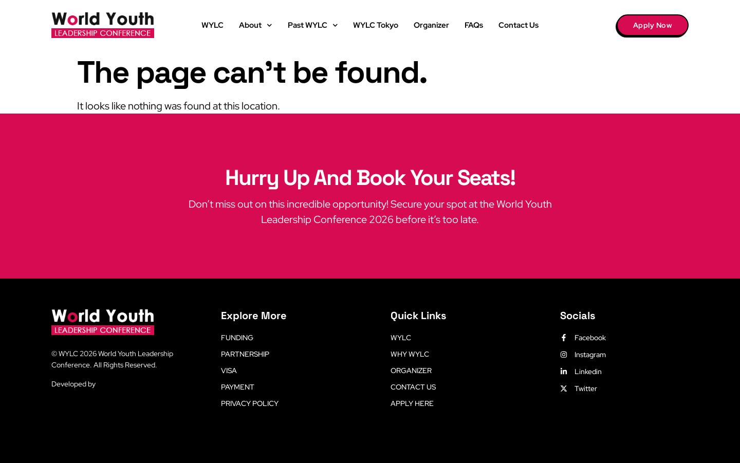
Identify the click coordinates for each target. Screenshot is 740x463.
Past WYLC (313, 25)
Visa (229, 370)
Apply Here (412, 403)
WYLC (212, 25)
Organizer (431, 25)
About (255, 25)
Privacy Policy (250, 403)
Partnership (245, 354)
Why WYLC (410, 354)
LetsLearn (113, 383)
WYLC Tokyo (375, 25)
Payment (237, 387)
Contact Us (518, 25)
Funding (237, 337)
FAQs (474, 25)
